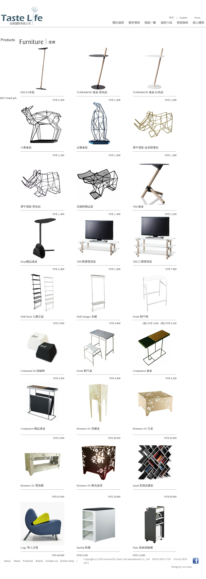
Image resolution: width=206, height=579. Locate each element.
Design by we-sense (181, 566)
